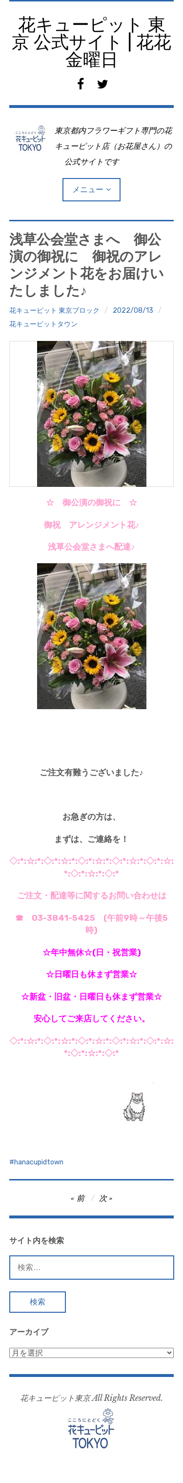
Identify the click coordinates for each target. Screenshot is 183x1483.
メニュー (87, 189)
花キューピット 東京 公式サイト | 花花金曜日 (91, 42)
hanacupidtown (38, 1162)
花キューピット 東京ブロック (54, 310)
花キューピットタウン (43, 324)
